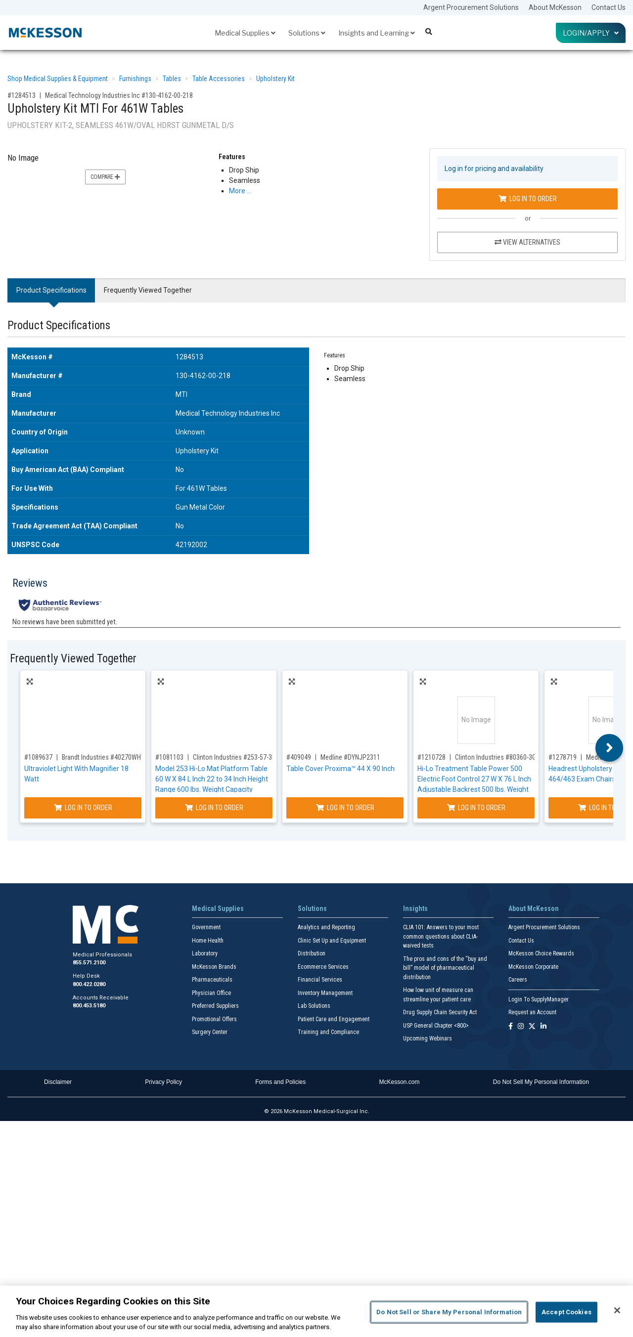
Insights (415, 908)
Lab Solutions (314, 1005)
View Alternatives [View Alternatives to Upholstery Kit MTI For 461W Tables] (527, 242)
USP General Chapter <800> (436, 1025)
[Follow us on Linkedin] (543, 1027)
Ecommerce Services (323, 966)
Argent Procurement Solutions (471, 7)
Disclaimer (58, 1081)
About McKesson (555, 7)
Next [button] (609, 747)
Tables (172, 79)
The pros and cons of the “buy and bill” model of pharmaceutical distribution (445, 968)
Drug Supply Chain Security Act (440, 1012)
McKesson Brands (214, 966)
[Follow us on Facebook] (510, 1027)
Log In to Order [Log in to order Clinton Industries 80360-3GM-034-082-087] (476, 808)
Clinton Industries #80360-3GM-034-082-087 (516, 757)
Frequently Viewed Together (148, 290)
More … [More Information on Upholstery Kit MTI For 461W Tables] (240, 191)
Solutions (306, 33)
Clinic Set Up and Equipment (332, 940)
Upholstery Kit (275, 79)
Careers (517, 979)
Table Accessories (218, 79)
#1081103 (169, 757)
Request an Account (532, 1012)
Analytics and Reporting (326, 927)
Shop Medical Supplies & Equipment (57, 79)
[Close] (617, 1310)
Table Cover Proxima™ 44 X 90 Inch (340, 769)
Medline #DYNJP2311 (350, 757)
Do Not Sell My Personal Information (541, 1081)
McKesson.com (399, 1081)
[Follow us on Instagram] (521, 1027)
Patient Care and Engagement (333, 1019)
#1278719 (562, 757)
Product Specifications (51, 290)
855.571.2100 (89, 962)
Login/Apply (591, 33)
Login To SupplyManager (538, 999)
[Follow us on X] (532, 1027)
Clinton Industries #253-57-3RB (236, 757)
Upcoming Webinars (427, 1038)
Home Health (208, 940)
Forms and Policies (280, 1081)
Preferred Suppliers (215, 1005)
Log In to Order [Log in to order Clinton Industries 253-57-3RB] (214, 808)
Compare (105, 176)
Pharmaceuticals (212, 979)
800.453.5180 (89, 1005)
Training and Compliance (328, 1032)
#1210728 (431, 757)
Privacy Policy (163, 1081)
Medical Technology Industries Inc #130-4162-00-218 (119, 95)
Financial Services (320, 979)
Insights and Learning (376, 33)
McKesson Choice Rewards (541, 953)
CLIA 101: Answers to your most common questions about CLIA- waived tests (441, 936)
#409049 (298, 757)
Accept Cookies (566, 1312)
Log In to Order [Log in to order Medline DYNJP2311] (345, 808)
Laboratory (205, 953)
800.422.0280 (89, 984)
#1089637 (38, 757)
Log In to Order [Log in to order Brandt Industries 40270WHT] (83, 808)
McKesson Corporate (533, 966)
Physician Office (211, 993)
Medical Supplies (245, 33)
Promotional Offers (214, 1019)
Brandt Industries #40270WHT (103, 757)
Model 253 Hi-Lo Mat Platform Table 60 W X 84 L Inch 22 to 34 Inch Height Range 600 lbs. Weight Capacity (211, 779)
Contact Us (608, 7)
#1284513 (21, 95)
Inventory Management (325, 993)
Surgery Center (209, 1032)
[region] (316, 1311)
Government (206, 927)
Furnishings (135, 79)
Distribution (311, 953)
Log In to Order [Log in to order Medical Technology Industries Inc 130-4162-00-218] (527, 199)
